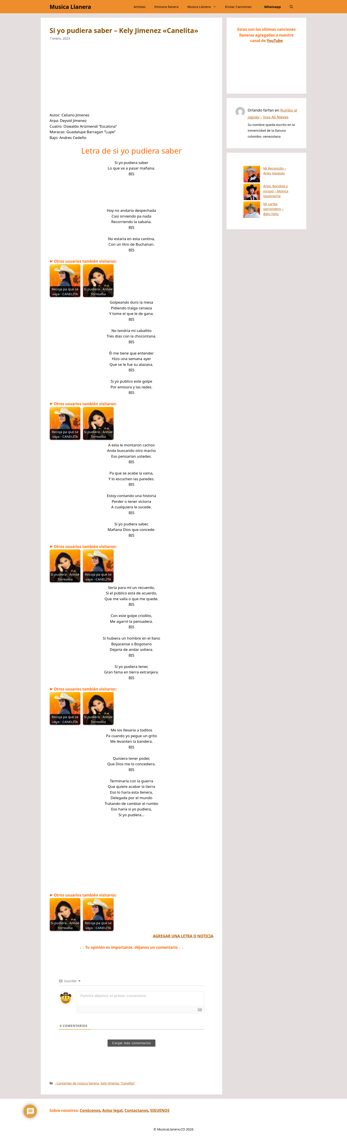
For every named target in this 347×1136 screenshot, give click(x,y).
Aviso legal (112, 1110)
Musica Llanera (70, 6)
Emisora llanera (166, 6)
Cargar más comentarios (131, 1043)
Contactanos (136, 1110)
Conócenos (90, 1110)
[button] (291, 6)
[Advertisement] (131, 79)
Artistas (139, 6)
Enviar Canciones (238, 6)
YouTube (275, 40)
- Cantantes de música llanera (77, 1083)
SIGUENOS (160, 1110)
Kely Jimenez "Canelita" (118, 1083)
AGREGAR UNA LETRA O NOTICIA (183, 936)
